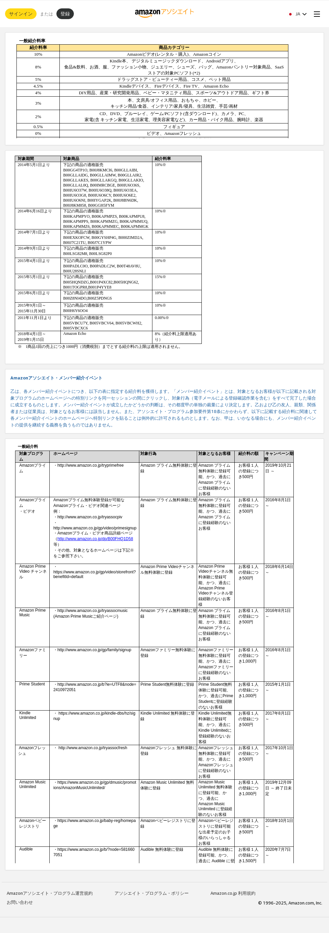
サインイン (21, 13)
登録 (65, 13)
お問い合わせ (20, 902)
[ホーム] (164, 14)
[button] (297, 14)
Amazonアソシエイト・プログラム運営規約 (50, 893)
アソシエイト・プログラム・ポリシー (151, 893)
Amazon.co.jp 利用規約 (232, 893)
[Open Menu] (315, 14)
